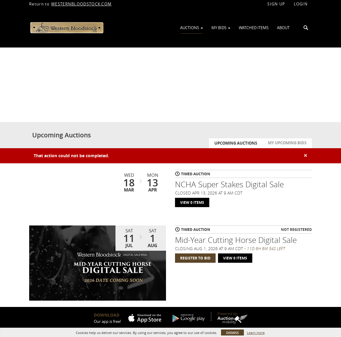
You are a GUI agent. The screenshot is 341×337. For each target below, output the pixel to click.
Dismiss (232, 332)
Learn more (256, 332)
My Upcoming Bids (287, 143)
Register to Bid (195, 258)
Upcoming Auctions (235, 143)
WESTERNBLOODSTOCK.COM (81, 4)
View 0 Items (192, 202)
